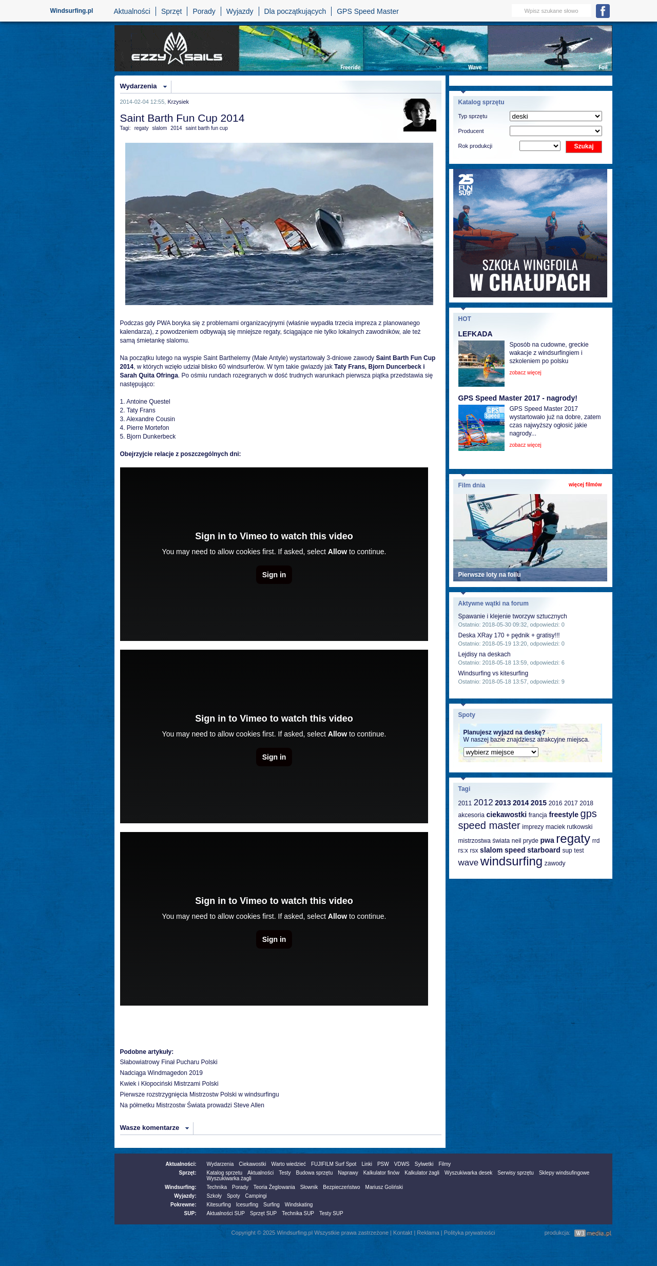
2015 (539, 803)
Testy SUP (331, 1213)
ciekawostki (506, 814)
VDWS (402, 1164)
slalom (159, 128)
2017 (571, 803)
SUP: (190, 1213)
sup (567, 850)
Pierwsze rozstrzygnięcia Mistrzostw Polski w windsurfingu (199, 1094)
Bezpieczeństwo (341, 1187)
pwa (547, 840)
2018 (586, 803)
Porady (203, 11)
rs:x (463, 850)
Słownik (309, 1187)
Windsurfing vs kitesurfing (493, 673)
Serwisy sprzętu (515, 1173)
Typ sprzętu (473, 116)
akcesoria (471, 815)
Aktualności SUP (226, 1213)
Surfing (271, 1204)
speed (515, 850)
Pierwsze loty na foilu (489, 574)
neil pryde (525, 840)
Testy (285, 1173)
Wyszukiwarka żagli (229, 1178)
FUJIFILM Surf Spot (333, 1164)
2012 (483, 802)
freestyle (563, 814)
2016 (556, 803)
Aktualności (131, 11)
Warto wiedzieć (289, 1164)
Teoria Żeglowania (274, 1187)
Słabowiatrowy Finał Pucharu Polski (169, 1062)
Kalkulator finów (381, 1173)
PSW (383, 1164)
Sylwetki (424, 1164)
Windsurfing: (181, 1187)
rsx (474, 850)
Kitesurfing (219, 1204)
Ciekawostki (252, 1164)
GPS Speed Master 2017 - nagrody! (517, 398)
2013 (503, 803)
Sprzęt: (188, 1173)
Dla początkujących (295, 11)
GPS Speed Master (368, 11)
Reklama (428, 1233)
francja (538, 815)
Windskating (299, 1204)
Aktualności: (180, 1164)
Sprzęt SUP (263, 1213)
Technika (217, 1187)
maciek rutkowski (569, 826)
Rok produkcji (475, 146)
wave (468, 862)
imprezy (533, 826)
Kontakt (402, 1233)
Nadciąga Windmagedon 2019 (161, 1072)
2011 (465, 803)
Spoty (233, 1196)
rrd (596, 840)
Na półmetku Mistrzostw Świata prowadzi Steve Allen (192, 1105)
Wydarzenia (138, 86)
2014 (176, 128)
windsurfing (511, 861)
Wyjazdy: (185, 1196)
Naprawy (348, 1173)
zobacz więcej (526, 372)
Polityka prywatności (469, 1233)
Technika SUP (298, 1213)
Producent (471, 131)
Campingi (256, 1196)
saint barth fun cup (207, 128)
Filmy (444, 1164)
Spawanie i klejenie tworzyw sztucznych (512, 616)
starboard (544, 850)
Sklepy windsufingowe (564, 1173)
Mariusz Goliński (384, 1187)
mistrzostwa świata (484, 840)
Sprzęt (171, 11)
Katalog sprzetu (225, 1173)
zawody (555, 863)
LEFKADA (475, 334)
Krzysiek (178, 102)
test (579, 850)
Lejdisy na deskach (484, 654)
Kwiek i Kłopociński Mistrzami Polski (169, 1083)
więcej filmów (585, 484)
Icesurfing (247, 1204)
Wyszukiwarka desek (468, 1173)
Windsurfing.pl (71, 10)
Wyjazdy (240, 11)
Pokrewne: (183, 1204)
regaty (141, 128)
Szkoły (214, 1196)
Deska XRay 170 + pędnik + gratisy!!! (509, 635)
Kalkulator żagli (421, 1173)
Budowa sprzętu (314, 1173)
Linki (366, 1164)
